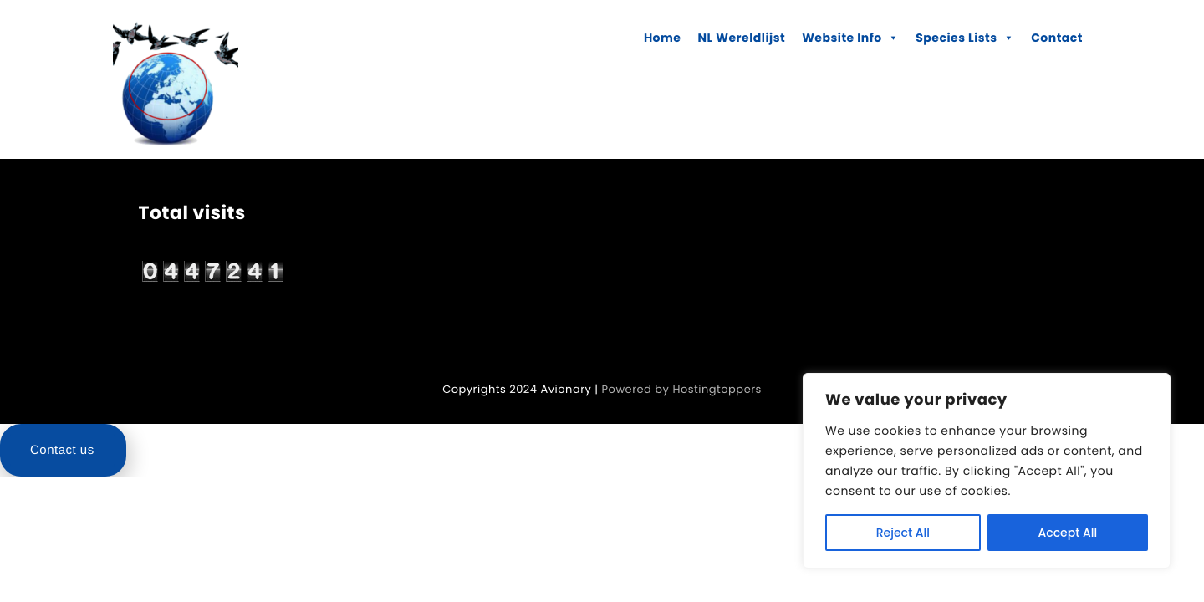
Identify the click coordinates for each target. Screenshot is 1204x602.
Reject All (903, 532)
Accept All (1068, 532)
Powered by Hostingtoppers (682, 389)
